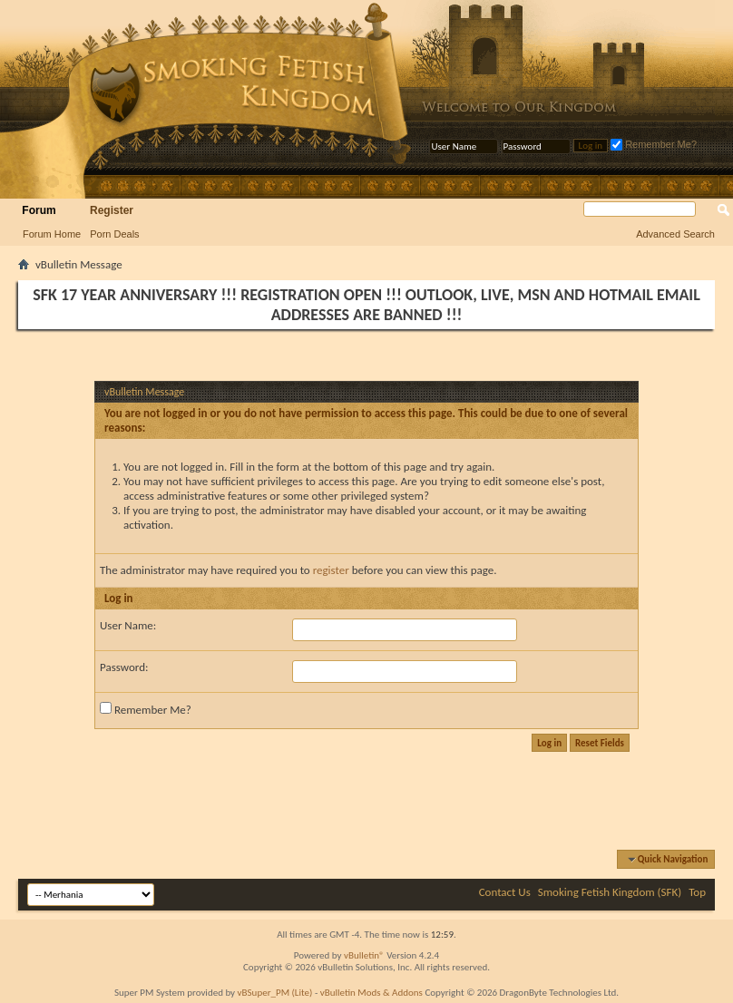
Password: (124, 667)
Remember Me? (654, 144)
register (331, 570)
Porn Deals (114, 234)
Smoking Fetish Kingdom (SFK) (609, 892)
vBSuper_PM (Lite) (275, 992)
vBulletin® (364, 955)
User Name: (128, 625)
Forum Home (52, 234)
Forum (38, 210)
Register (111, 210)
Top (697, 892)
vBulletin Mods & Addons (371, 992)
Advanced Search (675, 234)
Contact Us (505, 892)
